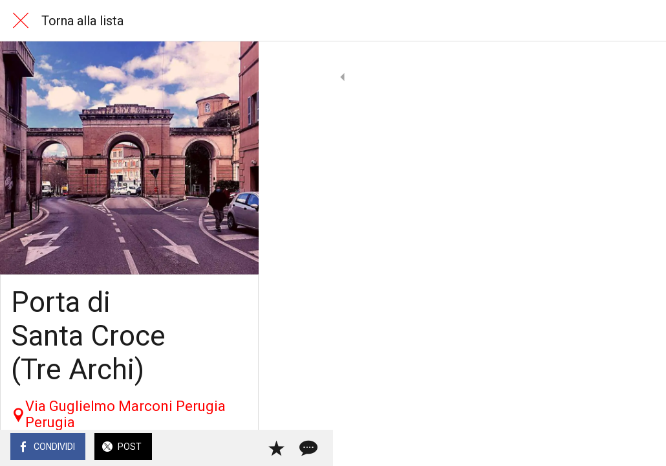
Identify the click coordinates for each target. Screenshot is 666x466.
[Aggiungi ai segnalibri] (609, 447)
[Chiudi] (20, 20)
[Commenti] (640, 447)
